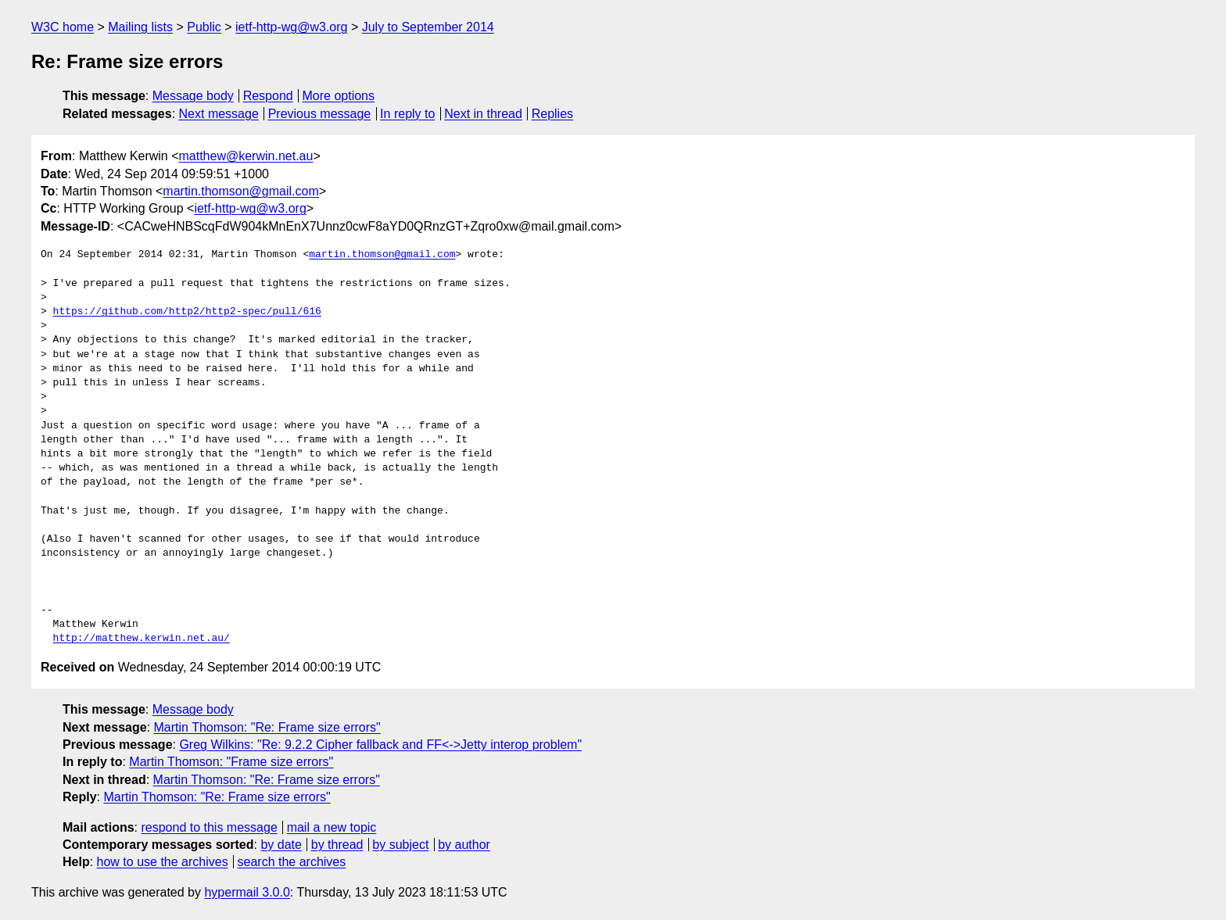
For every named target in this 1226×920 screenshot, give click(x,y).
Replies (552, 113)
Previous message (319, 113)
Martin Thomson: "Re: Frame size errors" (267, 727)
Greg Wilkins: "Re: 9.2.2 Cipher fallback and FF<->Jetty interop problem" (380, 744)
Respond (268, 95)
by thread (337, 844)
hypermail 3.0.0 (246, 892)
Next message (219, 113)
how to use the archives (162, 861)
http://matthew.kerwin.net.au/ (141, 639)
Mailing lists (140, 27)
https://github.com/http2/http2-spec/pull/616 (187, 312)
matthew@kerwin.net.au (246, 156)
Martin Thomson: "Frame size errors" (231, 761)
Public (204, 27)
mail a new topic (332, 827)
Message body (193, 95)
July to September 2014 (428, 27)
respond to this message (209, 827)
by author (464, 844)
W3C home (62, 27)
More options (339, 95)
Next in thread (483, 113)
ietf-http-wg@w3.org (291, 27)
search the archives (292, 861)
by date (280, 844)
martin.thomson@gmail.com (240, 191)
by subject (400, 844)
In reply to (407, 113)
